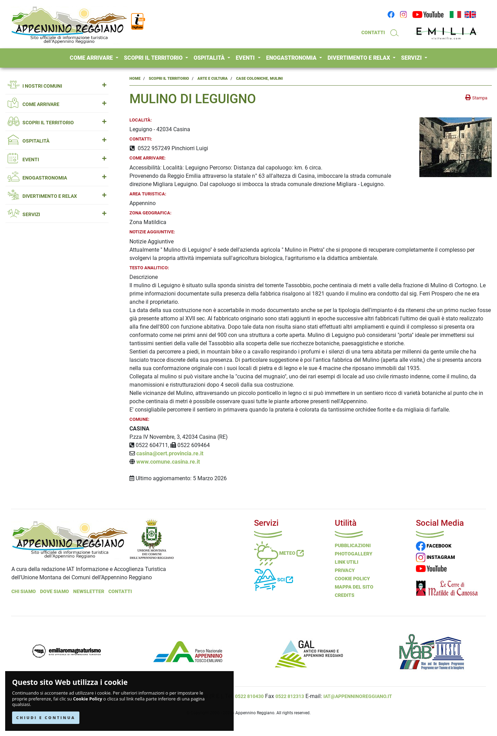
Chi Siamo (23, 591)
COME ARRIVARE (92, 58)
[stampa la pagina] (476, 97)
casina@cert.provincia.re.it (169, 453)
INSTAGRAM (435, 557)
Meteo (279, 553)
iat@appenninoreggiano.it (357, 696)
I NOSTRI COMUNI (57, 86)
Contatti (120, 591)
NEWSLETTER (88, 591)
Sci (273, 579)
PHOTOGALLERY (353, 553)
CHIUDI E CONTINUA (45, 717)
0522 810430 (249, 696)
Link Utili (346, 562)
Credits (344, 595)
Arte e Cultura (212, 78)
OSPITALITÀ (210, 58)
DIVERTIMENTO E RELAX (359, 58)
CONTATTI (373, 32)
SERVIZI (412, 58)
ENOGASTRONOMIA (292, 58)
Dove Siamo (54, 591)
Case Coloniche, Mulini (259, 78)
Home (134, 78)
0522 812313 (289, 696)
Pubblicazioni (353, 545)
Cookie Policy (87, 699)
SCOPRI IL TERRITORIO (154, 58)
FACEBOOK (433, 546)
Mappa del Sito (354, 587)
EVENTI (246, 58)
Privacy (345, 570)
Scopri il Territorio (169, 78)
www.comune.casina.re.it (168, 461)
